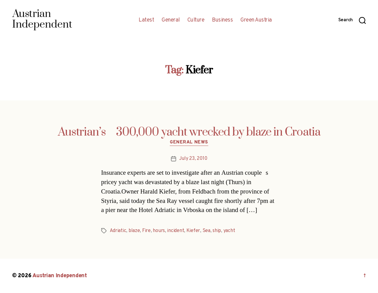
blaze (134, 231)
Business (222, 20)
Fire (146, 231)
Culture (196, 20)
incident (175, 231)
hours (159, 231)
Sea (206, 231)
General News (189, 142)
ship (216, 231)
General (171, 20)
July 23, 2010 (193, 159)
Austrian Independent (59, 275)
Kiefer (193, 231)
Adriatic (118, 231)
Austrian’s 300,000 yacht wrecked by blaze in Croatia (189, 132)
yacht (229, 231)
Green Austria (256, 20)
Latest (146, 20)
